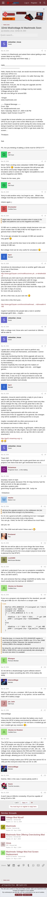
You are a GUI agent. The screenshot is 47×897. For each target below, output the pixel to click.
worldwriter (9, 819)
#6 (45, 326)
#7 (45, 346)
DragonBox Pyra (8, 885)
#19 (45, 775)
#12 (45, 543)
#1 (45, 50)
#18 (45, 738)
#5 (45, 263)
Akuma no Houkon (11, 856)
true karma (9, 836)
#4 (45, 215)
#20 (45, 792)
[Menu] (3, 3)
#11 (45, 506)
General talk (17, 819)
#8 (45, 393)
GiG (7, 845)
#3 (45, 192)
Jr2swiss (8, 828)
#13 (45, 566)
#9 (45, 454)
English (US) (21, 885)
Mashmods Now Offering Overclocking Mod (25, 835)
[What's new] (40, 3)
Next (25, 803)
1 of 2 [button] (16, 803)
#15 (45, 667)
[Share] (42, 51)
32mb (8, 843)
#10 (45, 476)
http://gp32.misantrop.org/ (10, 438)
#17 (45, 710)
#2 (45, 161)
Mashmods (11, 826)
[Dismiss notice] (43, 9)
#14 (45, 594)
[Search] (44, 3)
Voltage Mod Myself (15, 817)
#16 (45, 688)
